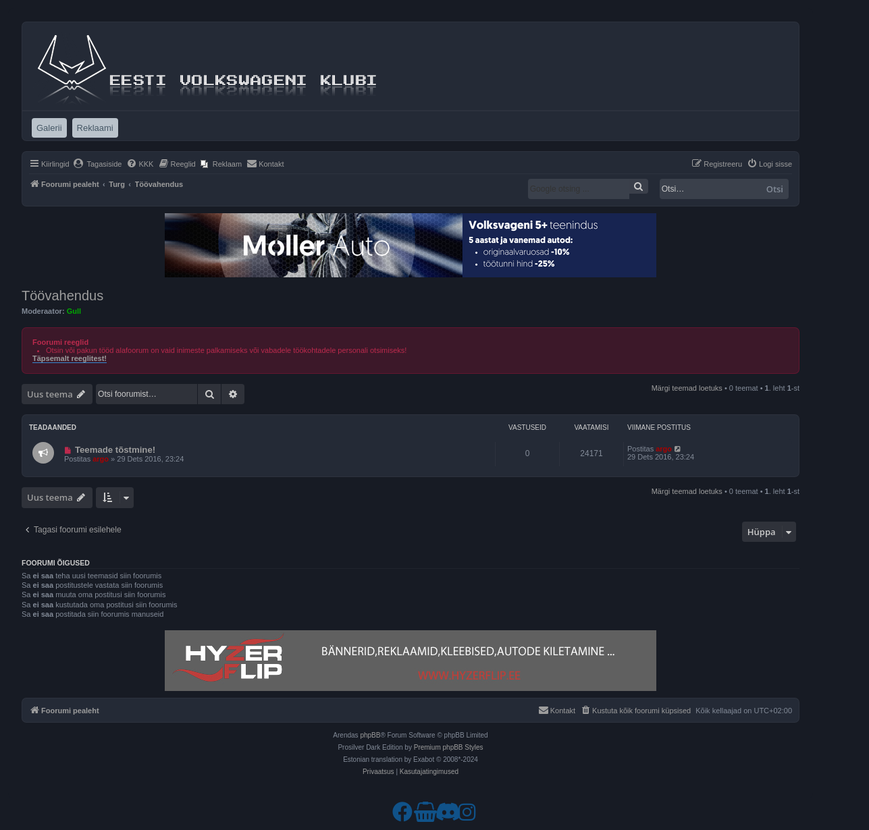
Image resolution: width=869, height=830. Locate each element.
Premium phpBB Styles (448, 747)
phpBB (370, 735)
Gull (74, 311)
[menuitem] (97, 164)
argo (101, 459)
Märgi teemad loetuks (687, 388)
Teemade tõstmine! (115, 450)
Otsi (774, 189)
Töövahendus (62, 295)
